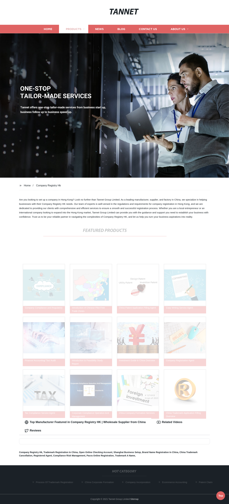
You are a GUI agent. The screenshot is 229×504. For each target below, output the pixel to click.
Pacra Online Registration (100, 455)
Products (73, 28)
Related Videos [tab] (169, 422)
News (99, 28)
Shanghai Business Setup (127, 452)
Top (220, 495)
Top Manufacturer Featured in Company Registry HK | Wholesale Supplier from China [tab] (85, 422)
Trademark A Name (125, 455)
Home (48, 28)
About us (178, 28)
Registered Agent (43, 455)
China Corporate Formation (100, 482)
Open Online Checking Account (95, 452)
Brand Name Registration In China (160, 452)
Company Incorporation (138, 482)
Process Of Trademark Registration (55, 482)
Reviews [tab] (33, 431)
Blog (121, 28)
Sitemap (134, 499)
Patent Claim (206, 482)
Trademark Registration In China (60, 452)
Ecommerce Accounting (175, 482)
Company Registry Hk (48, 185)
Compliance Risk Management (69, 455)
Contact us (148, 28)
